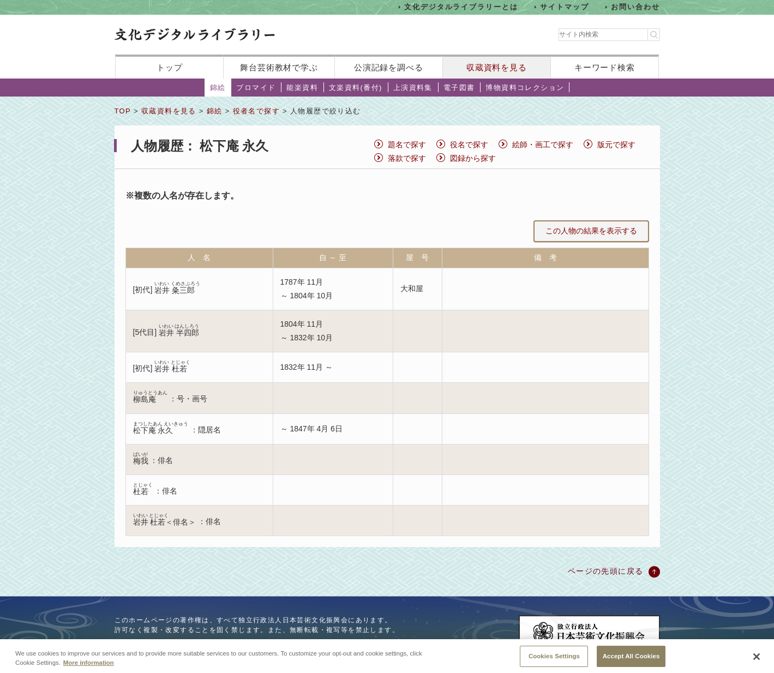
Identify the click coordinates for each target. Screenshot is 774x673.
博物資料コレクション (524, 87)
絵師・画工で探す (542, 144)
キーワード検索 (604, 67)
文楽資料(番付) (355, 87)
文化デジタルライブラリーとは (461, 7)
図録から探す (473, 158)
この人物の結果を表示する (591, 230)
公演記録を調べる (388, 67)
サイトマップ (564, 7)
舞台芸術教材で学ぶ (279, 67)
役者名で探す (256, 111)
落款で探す (407, 158)
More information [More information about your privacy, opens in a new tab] (88, 668)
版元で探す (616, 144)
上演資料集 (413, 87)
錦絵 (218, 87)
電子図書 (459, 87)
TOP (123, 111)
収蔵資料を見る (496, 67)
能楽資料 (302, 87)
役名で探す (469, 144)
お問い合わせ (635, 7)
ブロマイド (255, 87)
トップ (170, 67)
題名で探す (407, 144)
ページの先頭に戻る (606, 571)
